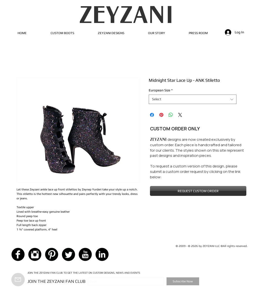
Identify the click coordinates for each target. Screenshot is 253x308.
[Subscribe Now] (183, 281)
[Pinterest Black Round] (51, 254)
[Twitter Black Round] (68, 254)
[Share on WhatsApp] (171, 115)
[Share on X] (180, 115)
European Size (161, 90)
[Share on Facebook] (152, 115)
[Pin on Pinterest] (161, 115)
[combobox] (192, 99)
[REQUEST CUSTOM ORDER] (198, 191)
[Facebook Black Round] (18, 254)
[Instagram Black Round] (35, 254)
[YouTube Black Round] (85, 254)
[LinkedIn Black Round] (102, 254)
